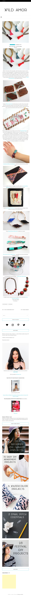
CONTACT (4, 0)
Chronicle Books (14, 395)
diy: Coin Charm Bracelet (8, 309)
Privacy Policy (4, 6)
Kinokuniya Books (20, 395)
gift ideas (10, 304)
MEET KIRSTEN (4, 2)
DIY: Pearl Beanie (25, 309)
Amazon (4, 395)
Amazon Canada (15, 396)
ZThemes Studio (20, 594)
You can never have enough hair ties (9, 254)
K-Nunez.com (19, 374)
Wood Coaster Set (9, 103)
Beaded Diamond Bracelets (13, 231)
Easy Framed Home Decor (10, 208)
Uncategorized (12, 44)
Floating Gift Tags (23, 130)
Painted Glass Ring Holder (21, 276)
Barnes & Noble (8, 395)
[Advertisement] (9, 582)
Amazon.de (15, 413)
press (3, 4)
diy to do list (5, 304)
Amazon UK (26, 395)
